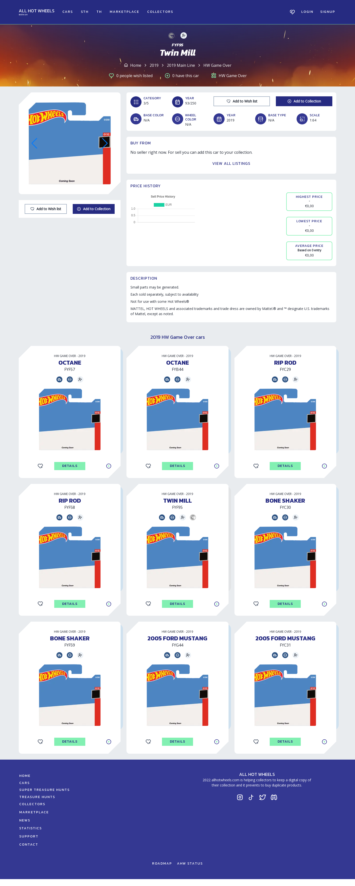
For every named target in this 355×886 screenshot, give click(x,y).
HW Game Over (217, 65)
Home (135, 65)
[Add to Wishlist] (46, 209)
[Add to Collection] (94, 209)
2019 (154, 65)
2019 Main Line (181, 65)
